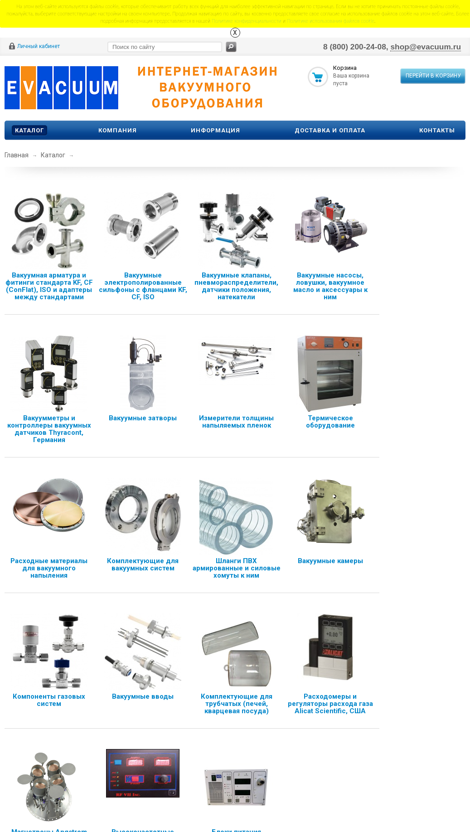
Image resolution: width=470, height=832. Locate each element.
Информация (215, 130)
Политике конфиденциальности (246, 21)
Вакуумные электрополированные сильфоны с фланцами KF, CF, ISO (143, 286)
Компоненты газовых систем (49, 700)
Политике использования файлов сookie (330, 21)
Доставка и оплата (330, 130)
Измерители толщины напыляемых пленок (236, 421)
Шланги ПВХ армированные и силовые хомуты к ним (237, 568)
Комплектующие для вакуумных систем (143, 564)
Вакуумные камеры (330, 561)
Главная (17, 155)
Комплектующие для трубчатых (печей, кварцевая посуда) (236, 703)
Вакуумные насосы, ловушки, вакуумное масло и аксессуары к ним (330, 286)
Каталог (29, 130)
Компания (117, 130)
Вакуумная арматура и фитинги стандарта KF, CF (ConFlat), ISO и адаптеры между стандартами (49, 286)
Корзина (345, 67)
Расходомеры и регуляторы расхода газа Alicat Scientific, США (330, 703)
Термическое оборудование (330, 421)
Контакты (437, 130)
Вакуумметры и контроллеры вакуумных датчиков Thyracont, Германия (49, 429)
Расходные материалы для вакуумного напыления (48, 568)
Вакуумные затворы (143, 418)
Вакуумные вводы (143, 696)
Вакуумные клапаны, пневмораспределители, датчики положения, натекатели (236, 286)
